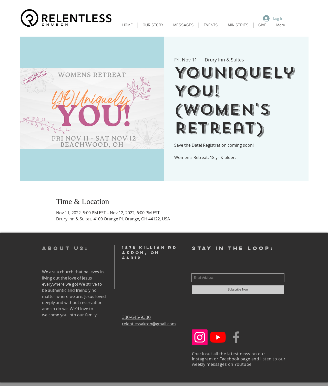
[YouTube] (218, 337)
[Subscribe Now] (237, 289)
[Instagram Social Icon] (200, 337)
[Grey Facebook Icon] (236, 337)
